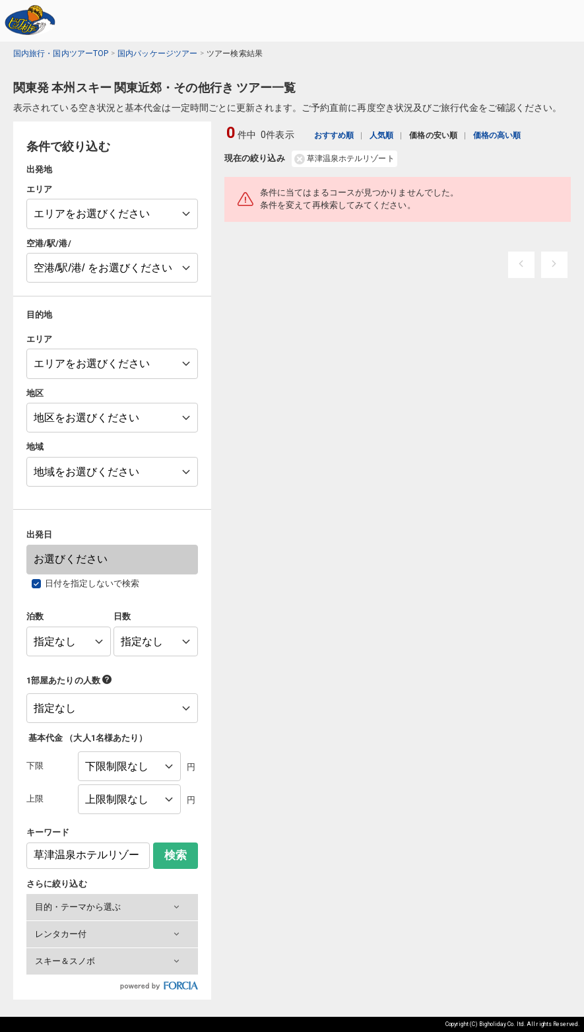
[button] (112, 907)
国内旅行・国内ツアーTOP (60, 53)
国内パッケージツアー (157, 53)
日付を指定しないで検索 (92, 583)
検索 (175, 855)
